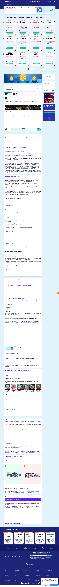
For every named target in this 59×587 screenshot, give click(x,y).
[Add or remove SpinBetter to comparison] (54, 65)
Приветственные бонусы (28, 576)
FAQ (44, 92)
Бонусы (26, 570)
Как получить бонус (27, 579)
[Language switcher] (53, 1)
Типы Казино (37, 570)
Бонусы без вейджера (28, 574)
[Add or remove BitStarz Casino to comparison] (28, 35)
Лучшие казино (17, 570)
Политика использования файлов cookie (45, 585)
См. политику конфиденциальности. (42, 558)
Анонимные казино (37, 574)
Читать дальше (8, 542)
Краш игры (46, 576)
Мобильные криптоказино (38, 579)
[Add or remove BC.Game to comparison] (15, 35)
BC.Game (16, 571)
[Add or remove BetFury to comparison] (41, 65)
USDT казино (47, 575)
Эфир (19, 536)
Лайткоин (29, 536)
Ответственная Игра (7, 571)
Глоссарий (6, 579)
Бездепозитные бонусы (28, 571)
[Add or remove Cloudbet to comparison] (54, 50)
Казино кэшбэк (27, 575)
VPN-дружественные (37, 575)
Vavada (16, 574)
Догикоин (40, 536)
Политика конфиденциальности (9, 576)
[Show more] (10, 22)
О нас (5, 570)
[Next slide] (40, 107)
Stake (15, 580)
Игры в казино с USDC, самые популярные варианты (49, 87)
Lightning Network (37, 571)
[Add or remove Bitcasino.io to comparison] (28, 65)
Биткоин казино (47, 574)
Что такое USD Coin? (46, 83)
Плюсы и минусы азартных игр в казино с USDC (49, 91)
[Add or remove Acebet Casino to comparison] (54, 35)
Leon (15, 576)
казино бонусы (30, 452)
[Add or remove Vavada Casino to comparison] (41, 35)
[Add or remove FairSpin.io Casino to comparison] (28, 50)
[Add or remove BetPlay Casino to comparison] (15, 50)
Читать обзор (9, 34)
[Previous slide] (5, 107)
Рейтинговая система (7, 574)
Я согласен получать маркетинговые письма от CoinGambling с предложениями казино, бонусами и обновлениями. (50, 115)
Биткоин (8, 536)
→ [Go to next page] (32, 69)
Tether (50, 536)
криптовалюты (17, 12)
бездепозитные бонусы (17, 445)
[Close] (57, 579)
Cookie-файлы (6, 575)
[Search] (54, 1)
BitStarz (16, 575)
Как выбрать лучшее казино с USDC (48, 84)
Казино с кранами (37, 576)
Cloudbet (6, 101)
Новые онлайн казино (38, 580)
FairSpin (16, 579)
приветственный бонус (10, 219)
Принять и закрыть (54, 585)
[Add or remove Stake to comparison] (41, 50)
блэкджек (17, 402)
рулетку (18, 395)
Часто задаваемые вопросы (8, 580)
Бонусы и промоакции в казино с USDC (49, 89)
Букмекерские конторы (48, 571)
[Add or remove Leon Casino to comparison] (15, 65)
